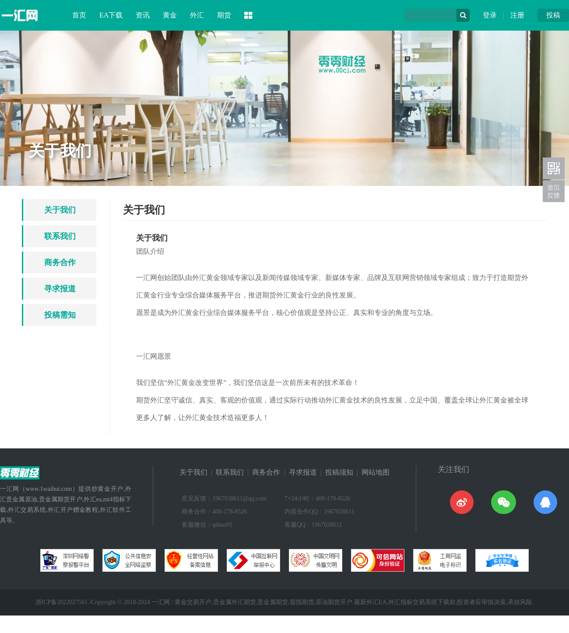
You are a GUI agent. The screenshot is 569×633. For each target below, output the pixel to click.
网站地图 (376, 472)
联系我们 (60, 236)
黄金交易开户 (193, 602)
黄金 (170, 15)
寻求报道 (60, 288)
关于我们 (60, 210)
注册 (517, 15)
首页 (79, 15)
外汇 (197, 15)
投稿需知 (60, 315)
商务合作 (60, 262)
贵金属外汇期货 (234, 602)
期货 (224, 15)
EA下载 (111, 15)
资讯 (143, 15)
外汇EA (376, 602)
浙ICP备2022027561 (61, 602)
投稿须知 (339, 472)
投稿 (553, 15)
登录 (490, 15)
